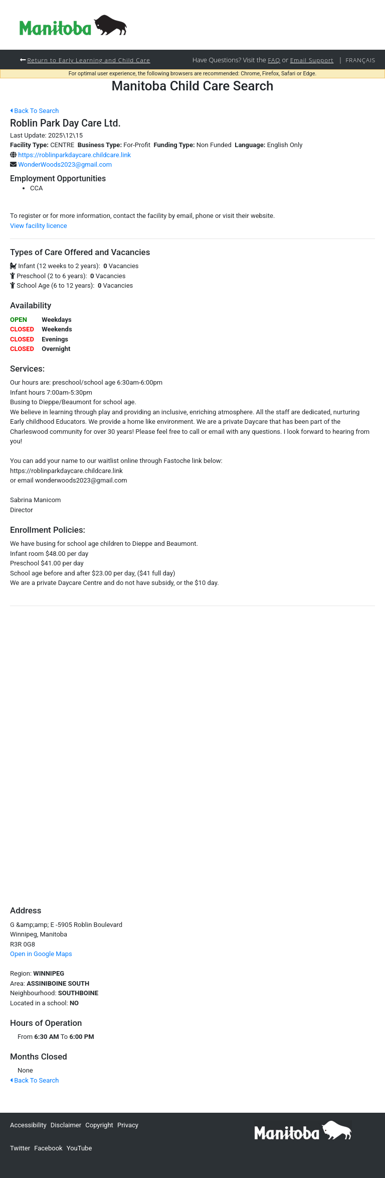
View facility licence (38, 225)
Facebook (48, 1148)
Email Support (312, 60)
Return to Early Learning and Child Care (88, 60)
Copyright (99, 1125)
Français (360, 60)
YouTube (79, 1148)
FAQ (274, 60)
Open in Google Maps (41, 954)
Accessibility (28, 1125)
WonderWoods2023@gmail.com (65, 164)
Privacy (127, 1125)
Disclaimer (66, 1125)
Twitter (20, 1148)
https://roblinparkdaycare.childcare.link (74, 155)
